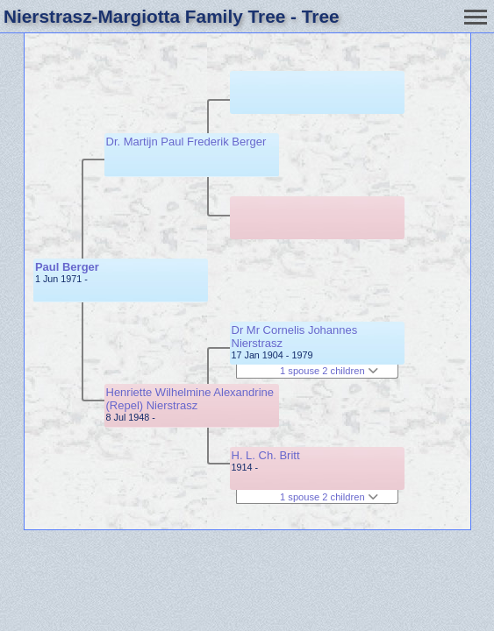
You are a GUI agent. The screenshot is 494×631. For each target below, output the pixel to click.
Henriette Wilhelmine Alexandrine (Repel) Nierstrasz (190, 399)
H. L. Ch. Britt (266, 455)
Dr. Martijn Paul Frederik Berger (186, 141)
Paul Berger (67, 266)
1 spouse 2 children (329, 370)
